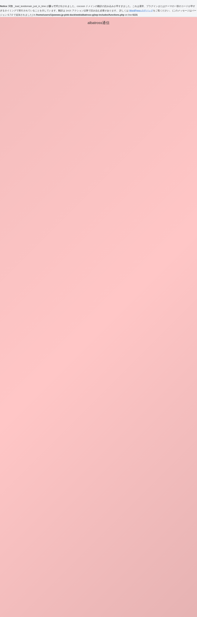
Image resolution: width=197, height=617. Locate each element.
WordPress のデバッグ (141, 10)
